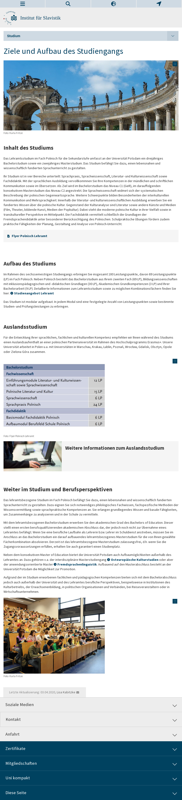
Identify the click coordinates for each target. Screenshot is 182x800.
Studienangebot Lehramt (34, 293)
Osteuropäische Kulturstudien (134, 560)
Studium (92, 36)
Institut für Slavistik (40, 18)
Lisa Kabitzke (66, 692)
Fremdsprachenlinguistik (77, 564)
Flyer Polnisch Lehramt (29, 236)
